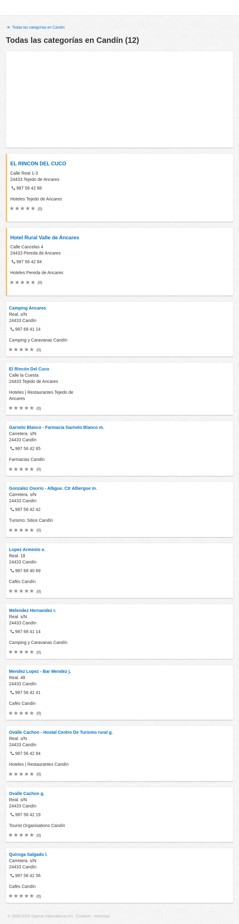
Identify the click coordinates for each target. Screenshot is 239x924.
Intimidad (102, 916)
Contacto (83, 916)
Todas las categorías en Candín (35, 27)
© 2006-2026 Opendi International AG (40, 916)
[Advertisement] (119, 99)
